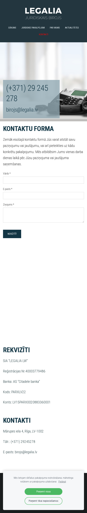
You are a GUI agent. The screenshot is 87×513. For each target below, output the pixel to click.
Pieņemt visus (43, 491)
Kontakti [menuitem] (43, 34)
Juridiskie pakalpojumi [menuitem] (33, 27)
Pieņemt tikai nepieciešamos (43, 500)
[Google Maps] (43, 292)
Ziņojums (8, 204)
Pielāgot (62, 481)
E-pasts (7, 189)
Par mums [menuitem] (55, 27)
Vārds (7, 173)
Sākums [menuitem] (12, 27)
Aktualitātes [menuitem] (72, 27)
